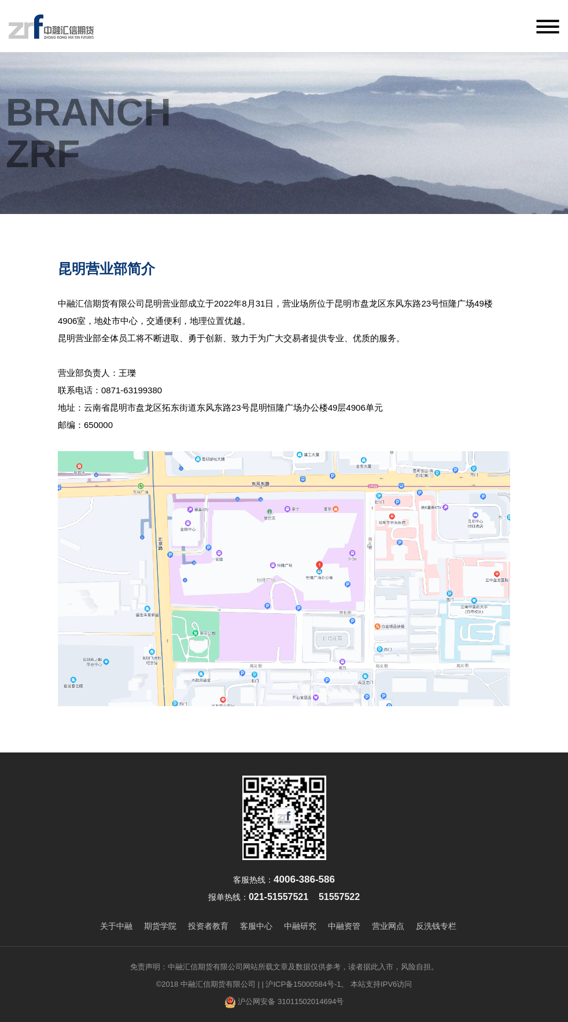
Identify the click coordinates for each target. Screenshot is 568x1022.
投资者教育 (208, 926)
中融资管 (344, 926)
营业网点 (388, 926)
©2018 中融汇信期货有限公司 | (208, 984)
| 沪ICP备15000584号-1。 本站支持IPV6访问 (336, 984)
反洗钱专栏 (436, 926)
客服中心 (256, 926)
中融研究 (300, 926)
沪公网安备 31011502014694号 (284, 1002)
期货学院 (160, 926)
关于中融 (116, 926)
